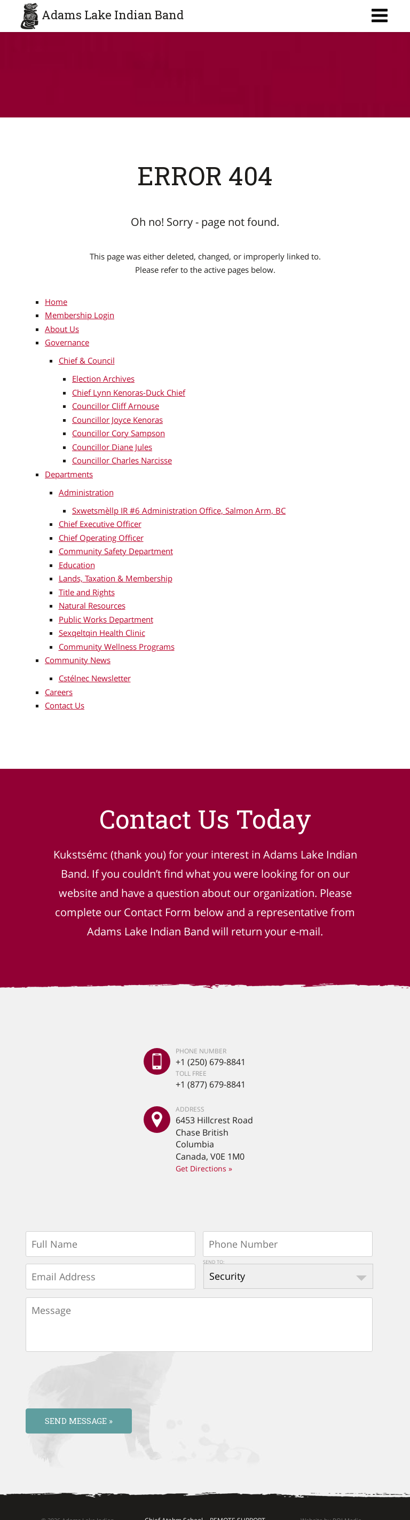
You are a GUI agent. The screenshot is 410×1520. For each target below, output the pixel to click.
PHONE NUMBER (201, 1051)
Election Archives (103, 378)
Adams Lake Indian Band (113, 14)
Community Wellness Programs (117, 646)
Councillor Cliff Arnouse (115, 405)
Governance (67, 342)
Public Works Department (106, 619)
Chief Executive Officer (100, 523)
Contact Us (64, 705)
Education (77, 565)
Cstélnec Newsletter (95, 678)
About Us (62, 329)
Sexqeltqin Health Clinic (102, 632)
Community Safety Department (116, 551)
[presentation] (107, 1379)
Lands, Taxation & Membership (115, 578)
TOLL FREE (191, 1073)
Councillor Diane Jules (112, 447)
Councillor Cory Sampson (118, 433)
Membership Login (79, 315)
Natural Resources (92, 605)
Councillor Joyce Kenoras (117, 419)
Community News (78, 660)
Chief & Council (87, 360)
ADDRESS (190, 1109)
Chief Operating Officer (101, 537)
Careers (59, 692)
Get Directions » (204, 1168)
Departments (69, 474)
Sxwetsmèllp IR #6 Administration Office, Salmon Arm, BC (179, 510)
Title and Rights (87, 592)
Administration (86, 492)
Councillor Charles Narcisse (122, 460)
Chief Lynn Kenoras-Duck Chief (128, 392)
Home (56, 301)
